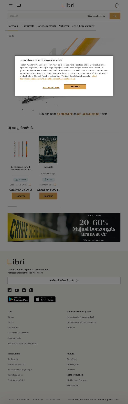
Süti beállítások (51, 87)
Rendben (75, 87)
